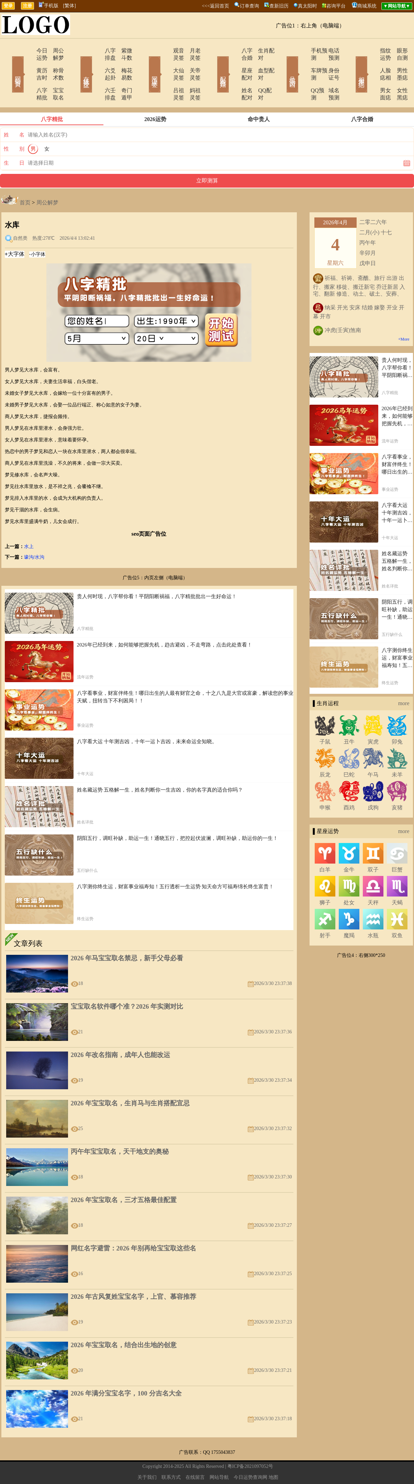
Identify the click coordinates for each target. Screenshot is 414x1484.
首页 (25, 181)
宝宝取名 (54, 76)
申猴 (325, 786)
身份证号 (329, 63)
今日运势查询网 (250, 1455)
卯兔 (397, 720)
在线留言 (195, 1455)
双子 (373, 848)
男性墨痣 (398, 63)
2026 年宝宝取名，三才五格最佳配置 (124, 1178)
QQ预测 (300, 76)
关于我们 (147, 1455)
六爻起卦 (96, 63)
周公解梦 (54, 51)
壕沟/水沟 (34, 535)
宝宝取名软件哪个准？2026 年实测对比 (127, 984)
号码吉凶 (282, 64)
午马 (373, 753)
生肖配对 (260, 51)
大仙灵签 (165, 63)
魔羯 (349, 914)
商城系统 (367, 6)
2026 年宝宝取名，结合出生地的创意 (124, 1323)
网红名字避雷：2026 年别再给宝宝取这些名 (134, 1226)
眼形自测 (398, 51)
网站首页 (7, 64)
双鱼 (397, 914)
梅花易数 (123, 63)
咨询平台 (336, 6)
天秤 (373, 881)
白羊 (325, 848)
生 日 (14, 141)
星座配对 (234, 63)
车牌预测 (302, 63)
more (404, 682)
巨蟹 (397, 848)
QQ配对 (258, 76)
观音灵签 (165, 51)
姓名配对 (234, 76)
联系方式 (171, 1455)
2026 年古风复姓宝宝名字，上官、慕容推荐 (134, 1275)
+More (404, 317)
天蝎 (397, 881)
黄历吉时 (27, 63)
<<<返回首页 (215, 6)
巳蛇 (349, 753)
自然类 (20, 216)
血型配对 (260, 63)
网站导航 (219, 1455)
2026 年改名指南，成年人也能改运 (120, 1033)
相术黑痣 (351, 64)
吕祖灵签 (165, 76)
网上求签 (145, 64)
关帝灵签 (192, 63)
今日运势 (27, 51)
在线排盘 (76, 64)
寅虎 (373, 720)
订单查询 (249, 6)
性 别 (14, 127)
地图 (273, 1455)
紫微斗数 (123, 51)
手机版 (48, 5)
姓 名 (14, 113)
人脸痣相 (371, 63)
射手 (325, 914)
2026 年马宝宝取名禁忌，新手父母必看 (127, 936)
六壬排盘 (96, 76)
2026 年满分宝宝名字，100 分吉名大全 (126, 1371)
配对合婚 (214, 64)
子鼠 (325, 720)
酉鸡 (349, 786)
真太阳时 (307, 6)
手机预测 (302, 51)
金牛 (349, 848)
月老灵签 (192, 51)
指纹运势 (371, 51)
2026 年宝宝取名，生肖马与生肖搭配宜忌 (130, 1081)
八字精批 (27, 76)
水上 (29, 524)
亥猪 (397, 786)
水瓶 (373, 914)
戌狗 (373, 786)
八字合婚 (234, 51)
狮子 (325, 881)
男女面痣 (371, 76)
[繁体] (69, 5)
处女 (349, 881)
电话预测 (329, 51)
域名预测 (329, 76)
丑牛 (349, 720)
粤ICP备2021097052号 (250, 1444)
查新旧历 (279, 6)
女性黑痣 (398, 76)
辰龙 (325, 753)
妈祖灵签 (192, 76)
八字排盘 (96, 51)
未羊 (397, 753)
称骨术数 (54, 63)
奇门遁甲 (123, 76)
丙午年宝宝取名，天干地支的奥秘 (120, 1129)
